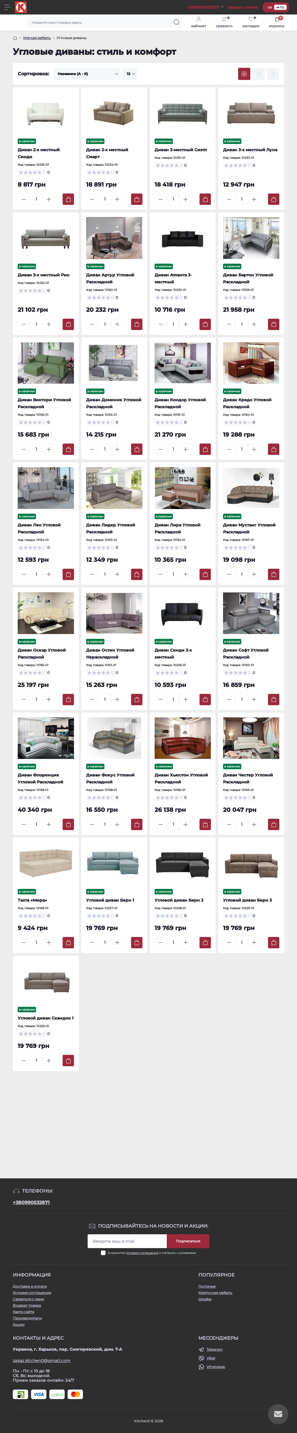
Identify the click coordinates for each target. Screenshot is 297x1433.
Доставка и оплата (30, 1286)
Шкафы (204, 1299)
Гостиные (206, 1286)
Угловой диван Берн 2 (179, 900)
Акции (18, 1324)
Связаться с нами (28, 1299)
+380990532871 (31, 1202)
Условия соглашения (142, 1253)
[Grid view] (244, 74)
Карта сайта (23, 1312)
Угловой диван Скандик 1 (45, 1018)
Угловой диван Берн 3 (247, 900)
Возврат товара (27, 1305)
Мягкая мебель (37, 38)
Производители (27, 1318)
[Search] (176, 22)
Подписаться (188, 1241)
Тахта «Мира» (32, 900)
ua (269, 7)
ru (280, 7)
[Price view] (273, 74)
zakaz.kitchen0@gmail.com (41, 1360)
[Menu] (7, 7)
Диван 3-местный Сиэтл (181, 149)
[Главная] (15, 38)
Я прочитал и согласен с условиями (152, 1253)
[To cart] (68, 199)
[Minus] (24, 199)
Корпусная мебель (215, 1292)
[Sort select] (87, 74)
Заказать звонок (242, 7)
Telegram (215, 1349)
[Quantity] (36, 199)
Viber (211, 1358)
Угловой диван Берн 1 (110, 900)
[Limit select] (130, 74)
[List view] (259, 74)
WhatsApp (216, 1367)
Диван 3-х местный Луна (250, 149)
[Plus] (49, 199)
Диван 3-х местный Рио (43, 275)
